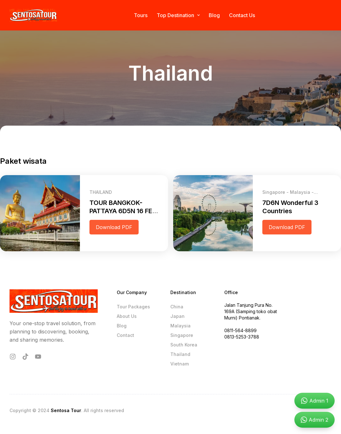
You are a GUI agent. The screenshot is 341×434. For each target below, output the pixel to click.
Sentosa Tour (66, 410)
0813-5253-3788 (241, 336)
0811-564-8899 (240, 330)
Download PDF (114, 227)
